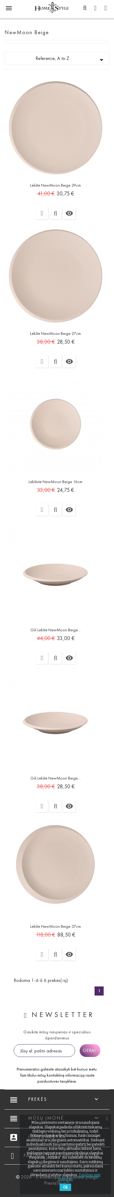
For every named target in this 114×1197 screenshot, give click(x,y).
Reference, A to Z (71, 59)
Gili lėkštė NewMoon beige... (55, 630)
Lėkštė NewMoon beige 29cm (55, 185)
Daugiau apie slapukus (79, 1177)
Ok (65, 1187)
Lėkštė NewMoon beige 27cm (55, 333)
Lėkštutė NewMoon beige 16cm (55, 481)
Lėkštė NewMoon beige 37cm (55, 926)
